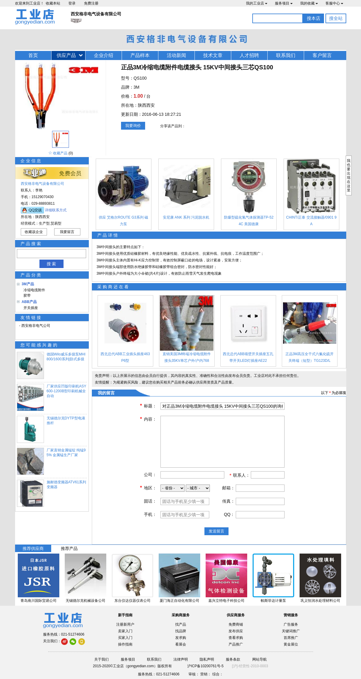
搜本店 (313, 18)
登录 (72, 3)
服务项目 (284, 3)
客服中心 (334, 3)
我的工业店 (256, 3)
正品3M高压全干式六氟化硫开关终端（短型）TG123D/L (309, 357)
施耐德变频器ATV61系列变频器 (66, 484)
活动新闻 (176, 55)
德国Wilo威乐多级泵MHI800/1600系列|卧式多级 (66, 356)
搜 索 (51, 263)
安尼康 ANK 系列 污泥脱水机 (186, 217)
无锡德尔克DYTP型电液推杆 (66, 420)
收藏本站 (53, 3)
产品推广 (236, 644)
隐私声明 (207, 659)
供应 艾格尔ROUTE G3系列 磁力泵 (123, 220)
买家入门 (125, 638)
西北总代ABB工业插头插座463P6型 (125, 357)
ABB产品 (29, 302)
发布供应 (236, 631)
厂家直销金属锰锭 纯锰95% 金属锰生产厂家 (66, 452)
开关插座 (30, 308)
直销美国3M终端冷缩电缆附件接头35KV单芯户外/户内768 (187, 357)
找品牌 (180, 631)
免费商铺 (236, 624)
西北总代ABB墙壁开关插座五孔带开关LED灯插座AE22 (248, 357)
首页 (33, 55)
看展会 (180, 644)
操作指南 (125, 644)
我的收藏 (309, 3)
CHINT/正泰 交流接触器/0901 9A (311, 220)
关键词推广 (291, 631)
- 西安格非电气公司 (34, 326)
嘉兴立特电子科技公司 (226, 600)
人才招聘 (249, 55)
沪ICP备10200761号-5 (205, 666)
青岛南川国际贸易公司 (38, 600)
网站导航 (259, 659)
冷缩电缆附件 (33, 290)
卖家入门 (125, 631)
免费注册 (91, 3)
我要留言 (67, 232)
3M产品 (28, 284)
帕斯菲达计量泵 (273, 600)
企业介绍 (103, 55)
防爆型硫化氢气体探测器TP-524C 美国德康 (249, 220)
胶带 (26, 295)
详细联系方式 (56, 210)
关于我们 (101, 659)
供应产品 (66, 55)
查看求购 (236, 638)
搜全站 (336, 18)
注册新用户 (125, 624)
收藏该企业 (34, 232)
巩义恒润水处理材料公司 (320, 600)
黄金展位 (291, 644)
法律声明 (180, 659)
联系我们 (285, 55)
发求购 (180, 638)
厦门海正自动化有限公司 (179, 600)
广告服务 (291, 624)
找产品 (180, 624)
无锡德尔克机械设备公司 (85, 600)
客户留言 (322, 55)
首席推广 (291, 638)
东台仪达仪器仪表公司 (132, 600)
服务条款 (233, 659)
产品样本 (140, 55)
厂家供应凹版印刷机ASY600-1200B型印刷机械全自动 (66, 391)
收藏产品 (60, 153)
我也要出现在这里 (348, 175)
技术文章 (213, 55)
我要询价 (133, 125)
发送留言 (216, 531)
